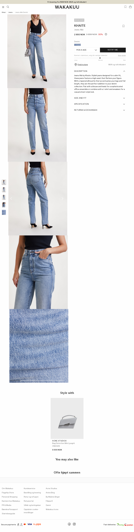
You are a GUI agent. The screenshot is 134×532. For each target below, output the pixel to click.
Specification (99, 104)
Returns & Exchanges (99, 110)
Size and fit (99, 98)
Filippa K (49, 501)
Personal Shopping (9, 497)
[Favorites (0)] (125, 7)
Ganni (48, 505)
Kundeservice (29, 488)
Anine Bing (50, 493)
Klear (4, 12)
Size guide (122, 55)
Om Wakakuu (7, 488)
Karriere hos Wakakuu (11, 501)
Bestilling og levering (32, 493)
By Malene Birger (53, 497)
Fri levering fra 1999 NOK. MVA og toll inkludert (67, 2)
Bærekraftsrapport (10, 509)
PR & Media (6, 505)
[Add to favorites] (123, 26)
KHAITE (79, 25)
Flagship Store (8, 493)
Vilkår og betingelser (32, 505)
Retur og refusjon (31, 497)
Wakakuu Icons (52, 509)
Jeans (10, 12)
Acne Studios (51, 488)
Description (99, 71)
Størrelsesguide (8, 513)
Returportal (29, 501)
